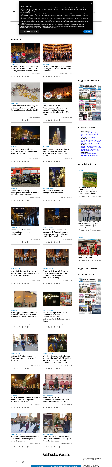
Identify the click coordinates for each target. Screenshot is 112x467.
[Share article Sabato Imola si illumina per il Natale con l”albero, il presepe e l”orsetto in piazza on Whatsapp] (54, 447)
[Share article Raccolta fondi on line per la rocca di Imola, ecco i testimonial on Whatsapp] (23, 242)
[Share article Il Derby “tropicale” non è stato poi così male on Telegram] (91, 260)
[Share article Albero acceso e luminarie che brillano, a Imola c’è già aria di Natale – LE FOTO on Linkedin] (17, 161)
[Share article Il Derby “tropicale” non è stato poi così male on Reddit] (89, 260)
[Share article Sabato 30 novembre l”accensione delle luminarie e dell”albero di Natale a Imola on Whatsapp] (54, 407)
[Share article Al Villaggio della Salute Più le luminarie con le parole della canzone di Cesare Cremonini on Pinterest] (20, 327)
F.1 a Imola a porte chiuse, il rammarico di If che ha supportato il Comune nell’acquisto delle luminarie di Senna (56, 317)
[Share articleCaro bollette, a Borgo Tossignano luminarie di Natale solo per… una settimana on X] (15, 201)
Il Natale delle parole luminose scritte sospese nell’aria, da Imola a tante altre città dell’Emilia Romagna (56, 274)
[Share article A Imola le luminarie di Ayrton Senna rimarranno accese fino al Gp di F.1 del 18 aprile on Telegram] (28, 283)
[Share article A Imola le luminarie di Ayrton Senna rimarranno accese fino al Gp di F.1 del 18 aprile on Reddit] (25, 283)
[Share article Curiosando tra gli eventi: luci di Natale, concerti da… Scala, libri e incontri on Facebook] (44, 76)
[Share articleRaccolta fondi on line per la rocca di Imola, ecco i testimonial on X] (15, 242)
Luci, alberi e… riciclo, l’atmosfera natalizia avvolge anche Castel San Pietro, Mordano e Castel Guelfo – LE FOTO (56, 110)
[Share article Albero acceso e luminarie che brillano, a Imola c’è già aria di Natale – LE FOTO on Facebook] (12, 161)
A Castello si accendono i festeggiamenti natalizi (53, 192)
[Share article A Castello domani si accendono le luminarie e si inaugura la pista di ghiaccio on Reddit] (25, 447)
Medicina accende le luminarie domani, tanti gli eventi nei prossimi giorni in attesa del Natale (56, 152)
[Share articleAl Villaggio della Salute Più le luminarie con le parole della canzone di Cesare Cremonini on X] (15, 327)
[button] (91, 3)
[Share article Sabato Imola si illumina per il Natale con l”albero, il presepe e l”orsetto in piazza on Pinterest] (52, 447)
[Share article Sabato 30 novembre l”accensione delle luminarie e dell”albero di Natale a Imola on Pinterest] (52, 407)
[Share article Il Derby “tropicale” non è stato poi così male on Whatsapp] (87, 260)
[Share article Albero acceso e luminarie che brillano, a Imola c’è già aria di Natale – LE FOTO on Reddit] (25, 161)
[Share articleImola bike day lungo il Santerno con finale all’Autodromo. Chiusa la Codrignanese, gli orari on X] (81, 196)
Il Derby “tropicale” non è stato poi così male (88, 256)
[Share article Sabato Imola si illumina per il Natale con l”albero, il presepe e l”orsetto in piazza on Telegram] (60, 447)
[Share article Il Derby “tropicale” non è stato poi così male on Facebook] (79, 260)
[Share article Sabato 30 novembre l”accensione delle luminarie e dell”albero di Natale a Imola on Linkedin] (49, 407)
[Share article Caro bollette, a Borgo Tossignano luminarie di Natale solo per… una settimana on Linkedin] (17, 201)
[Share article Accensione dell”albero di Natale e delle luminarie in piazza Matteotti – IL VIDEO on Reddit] (25, 407)
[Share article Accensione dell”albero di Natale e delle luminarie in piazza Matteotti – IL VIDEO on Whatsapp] (23, 407)
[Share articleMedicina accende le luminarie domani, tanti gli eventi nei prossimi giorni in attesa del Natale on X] (47, 161)
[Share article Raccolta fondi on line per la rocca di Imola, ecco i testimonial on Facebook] (12, 242)
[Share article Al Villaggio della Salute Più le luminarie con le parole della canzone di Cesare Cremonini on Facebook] (12, 327)
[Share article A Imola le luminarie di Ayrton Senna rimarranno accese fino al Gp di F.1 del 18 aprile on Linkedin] (17, 283)
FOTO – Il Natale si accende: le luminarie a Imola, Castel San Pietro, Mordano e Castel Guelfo (25, 69)
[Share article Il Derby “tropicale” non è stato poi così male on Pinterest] (85, 260)
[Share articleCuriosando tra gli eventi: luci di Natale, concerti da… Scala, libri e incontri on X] (47, 76)
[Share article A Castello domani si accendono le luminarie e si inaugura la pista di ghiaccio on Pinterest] (20, 447)
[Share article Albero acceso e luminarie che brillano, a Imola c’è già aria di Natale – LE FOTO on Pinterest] (20, 161)
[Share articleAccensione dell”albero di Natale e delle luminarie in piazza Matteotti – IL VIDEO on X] (15, 407)
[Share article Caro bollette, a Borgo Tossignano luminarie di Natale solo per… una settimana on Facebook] (12, 201)
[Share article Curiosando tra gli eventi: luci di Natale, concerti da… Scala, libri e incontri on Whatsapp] (54, 76)
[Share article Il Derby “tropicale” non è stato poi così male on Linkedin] (83, 260)
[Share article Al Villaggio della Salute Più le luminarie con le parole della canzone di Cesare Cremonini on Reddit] (25, 327)
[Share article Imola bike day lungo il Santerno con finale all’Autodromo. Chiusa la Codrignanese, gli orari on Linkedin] (83, 196)
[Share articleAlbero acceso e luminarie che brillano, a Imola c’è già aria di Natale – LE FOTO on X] (15, 161)
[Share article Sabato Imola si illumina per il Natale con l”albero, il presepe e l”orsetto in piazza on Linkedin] (49, 447)
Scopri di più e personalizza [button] (29, 31)
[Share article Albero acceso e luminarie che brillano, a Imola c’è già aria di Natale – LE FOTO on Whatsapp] (23, 161)
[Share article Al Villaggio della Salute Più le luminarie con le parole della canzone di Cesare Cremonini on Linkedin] (17, 327)
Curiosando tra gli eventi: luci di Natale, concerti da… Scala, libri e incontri (57, 69)
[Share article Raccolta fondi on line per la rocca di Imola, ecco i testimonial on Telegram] (28, 242)
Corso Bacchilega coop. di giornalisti (92, 458)
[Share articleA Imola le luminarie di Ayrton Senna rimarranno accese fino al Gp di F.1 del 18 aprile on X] (15, 283)
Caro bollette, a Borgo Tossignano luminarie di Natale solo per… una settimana (25, 193)
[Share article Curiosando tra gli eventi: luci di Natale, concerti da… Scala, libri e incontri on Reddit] (57, 76)
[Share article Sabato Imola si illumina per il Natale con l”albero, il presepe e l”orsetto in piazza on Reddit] (57, 447)
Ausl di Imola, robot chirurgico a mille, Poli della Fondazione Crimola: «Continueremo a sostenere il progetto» (91, 135)
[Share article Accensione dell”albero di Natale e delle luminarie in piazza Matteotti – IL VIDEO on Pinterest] (20, 407)
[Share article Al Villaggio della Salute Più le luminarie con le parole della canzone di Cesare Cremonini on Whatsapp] (23, 327)
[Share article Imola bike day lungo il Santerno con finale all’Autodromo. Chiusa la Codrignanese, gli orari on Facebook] (79, 196)
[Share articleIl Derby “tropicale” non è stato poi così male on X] (81, 260)
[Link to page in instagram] (23, 462)
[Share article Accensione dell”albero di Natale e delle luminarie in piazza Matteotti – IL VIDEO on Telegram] (28, 407)
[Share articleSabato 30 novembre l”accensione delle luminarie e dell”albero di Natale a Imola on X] (47, 407)
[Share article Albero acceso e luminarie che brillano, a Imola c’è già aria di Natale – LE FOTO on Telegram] (28, 161)
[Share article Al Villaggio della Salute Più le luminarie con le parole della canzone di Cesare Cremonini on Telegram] (28, 327)
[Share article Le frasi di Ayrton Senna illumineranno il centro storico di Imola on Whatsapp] (23, 368)
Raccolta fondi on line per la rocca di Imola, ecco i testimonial (23, 232)
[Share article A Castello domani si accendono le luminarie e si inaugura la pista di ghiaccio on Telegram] (28, 447)
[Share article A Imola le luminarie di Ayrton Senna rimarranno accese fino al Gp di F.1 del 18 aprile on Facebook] (12, 283)
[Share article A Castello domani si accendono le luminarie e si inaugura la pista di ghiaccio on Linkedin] (17, 447)
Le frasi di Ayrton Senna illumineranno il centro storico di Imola (24, 358)
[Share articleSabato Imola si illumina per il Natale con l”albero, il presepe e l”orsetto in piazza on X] (47, 447)
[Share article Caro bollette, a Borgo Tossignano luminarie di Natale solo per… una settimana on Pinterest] (20, 201)
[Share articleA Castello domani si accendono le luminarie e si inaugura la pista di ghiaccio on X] (15, 447)
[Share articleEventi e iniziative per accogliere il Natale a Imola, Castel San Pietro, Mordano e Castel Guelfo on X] (15, 120)
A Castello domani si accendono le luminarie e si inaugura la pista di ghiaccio (25, 439)
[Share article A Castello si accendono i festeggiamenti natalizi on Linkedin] (49, 201)
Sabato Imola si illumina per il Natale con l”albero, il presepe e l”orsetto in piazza (57, 439)
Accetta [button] (88, 31)
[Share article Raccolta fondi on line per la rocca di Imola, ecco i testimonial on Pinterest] (20, 242)
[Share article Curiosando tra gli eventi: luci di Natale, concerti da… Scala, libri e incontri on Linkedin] (49, 76)
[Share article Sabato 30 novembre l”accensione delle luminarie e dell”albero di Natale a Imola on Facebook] (44, 407)
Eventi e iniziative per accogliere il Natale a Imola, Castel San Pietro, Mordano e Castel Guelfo (25, 108)
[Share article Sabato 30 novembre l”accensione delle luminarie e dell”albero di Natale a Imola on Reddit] (57, 407)
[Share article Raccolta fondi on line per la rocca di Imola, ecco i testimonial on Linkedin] (17, 242)
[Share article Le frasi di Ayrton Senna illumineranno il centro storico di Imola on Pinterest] (20, 368)
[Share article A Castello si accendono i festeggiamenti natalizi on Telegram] (60, 201)
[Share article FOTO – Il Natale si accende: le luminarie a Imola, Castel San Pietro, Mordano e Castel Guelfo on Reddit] (25, 76)
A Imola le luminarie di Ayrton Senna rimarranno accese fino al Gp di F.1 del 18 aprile (25, 273)
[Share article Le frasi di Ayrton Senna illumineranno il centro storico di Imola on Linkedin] (17, 368)
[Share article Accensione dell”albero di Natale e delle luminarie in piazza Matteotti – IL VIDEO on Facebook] (12, 407)
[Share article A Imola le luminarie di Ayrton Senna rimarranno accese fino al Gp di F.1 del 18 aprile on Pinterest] (20, 283)
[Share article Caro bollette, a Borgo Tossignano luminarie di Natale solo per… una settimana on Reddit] (25, 201)
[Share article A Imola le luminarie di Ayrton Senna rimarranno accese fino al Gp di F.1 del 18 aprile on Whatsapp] (23, 283)
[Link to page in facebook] (16, 462)
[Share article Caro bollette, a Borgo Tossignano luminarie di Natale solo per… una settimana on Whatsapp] (23, 201)
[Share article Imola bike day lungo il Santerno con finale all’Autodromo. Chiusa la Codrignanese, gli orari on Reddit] (89, 196)
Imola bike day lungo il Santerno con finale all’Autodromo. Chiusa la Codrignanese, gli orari (87, 190)
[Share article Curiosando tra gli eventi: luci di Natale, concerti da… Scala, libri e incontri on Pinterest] (52, 76)
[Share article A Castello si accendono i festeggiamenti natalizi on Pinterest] (52, 201)
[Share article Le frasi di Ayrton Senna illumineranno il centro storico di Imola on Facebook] (12, 368)
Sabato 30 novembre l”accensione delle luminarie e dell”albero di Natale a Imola (56, 399)
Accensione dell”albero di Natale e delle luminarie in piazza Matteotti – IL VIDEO (25, 399)
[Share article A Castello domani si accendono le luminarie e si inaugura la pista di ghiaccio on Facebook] (12, 447)
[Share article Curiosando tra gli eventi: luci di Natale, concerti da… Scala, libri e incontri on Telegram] (60, 76)
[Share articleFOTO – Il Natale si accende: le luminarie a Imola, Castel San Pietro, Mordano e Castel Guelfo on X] (15, 76)
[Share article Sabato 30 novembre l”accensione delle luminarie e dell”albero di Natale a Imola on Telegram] (60, 407)
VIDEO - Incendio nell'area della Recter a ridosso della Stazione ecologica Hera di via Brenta (91, 142)
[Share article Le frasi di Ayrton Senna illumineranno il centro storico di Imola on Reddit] (25, 368)
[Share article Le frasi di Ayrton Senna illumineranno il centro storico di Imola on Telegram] (28, 368)
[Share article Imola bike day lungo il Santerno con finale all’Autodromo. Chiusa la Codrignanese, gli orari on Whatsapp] (87, 196)
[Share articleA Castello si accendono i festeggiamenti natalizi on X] (47, 201)
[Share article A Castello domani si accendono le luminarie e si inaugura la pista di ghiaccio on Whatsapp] (23, 447)
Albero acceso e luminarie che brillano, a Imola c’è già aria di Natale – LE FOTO (24, 151)
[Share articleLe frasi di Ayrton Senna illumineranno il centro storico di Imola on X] (15, 368)
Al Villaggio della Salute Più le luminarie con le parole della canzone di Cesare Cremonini (24, 315)
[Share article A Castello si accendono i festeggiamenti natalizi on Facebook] (44, 201)
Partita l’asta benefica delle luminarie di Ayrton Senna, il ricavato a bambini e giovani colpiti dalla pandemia (55, 233)
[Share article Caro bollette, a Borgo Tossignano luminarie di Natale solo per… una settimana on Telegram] (28, 201)
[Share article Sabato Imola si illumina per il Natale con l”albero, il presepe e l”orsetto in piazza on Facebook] (44, 447)
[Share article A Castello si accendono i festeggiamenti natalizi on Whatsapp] (54, 201)
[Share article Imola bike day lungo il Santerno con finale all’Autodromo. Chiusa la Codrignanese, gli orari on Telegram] (91, 196)
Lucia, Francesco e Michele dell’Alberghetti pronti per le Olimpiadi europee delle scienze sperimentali (89, 224)
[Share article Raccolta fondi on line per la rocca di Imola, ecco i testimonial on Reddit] (25, 242)
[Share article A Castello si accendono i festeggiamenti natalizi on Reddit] (57, 201)
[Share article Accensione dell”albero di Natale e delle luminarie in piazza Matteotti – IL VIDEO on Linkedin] (17, 407)
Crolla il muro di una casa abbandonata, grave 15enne (90, 154)
